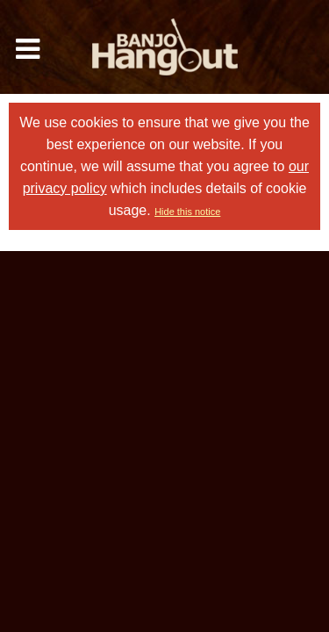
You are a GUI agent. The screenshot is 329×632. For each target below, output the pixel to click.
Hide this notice (187, 211)
